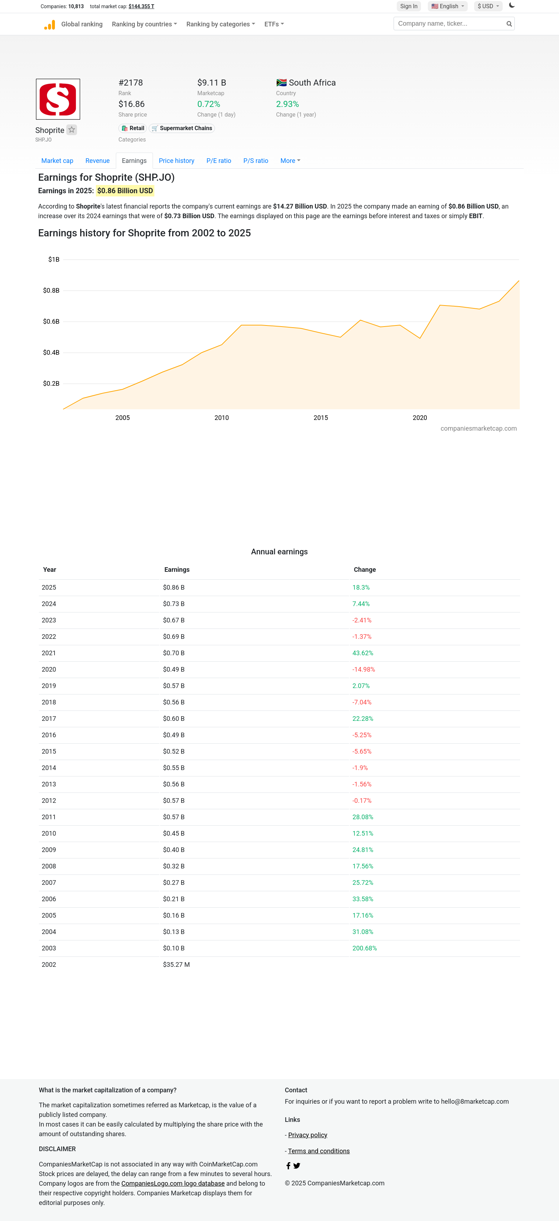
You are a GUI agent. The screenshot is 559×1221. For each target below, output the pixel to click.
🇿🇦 (306, 83)
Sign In (408, 6)
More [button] (288, 160)
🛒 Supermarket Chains (182, 128)
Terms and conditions (319, 1151)
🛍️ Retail (132, 128)
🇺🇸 (445, 6)
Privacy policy (307, 1135)
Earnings (134, 160)
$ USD (486, 6)
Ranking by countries (142, 24)
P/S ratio (255, 160)
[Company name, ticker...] (454, 23)
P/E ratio (218, 160)
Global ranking (82, 24)
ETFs (272, 24)
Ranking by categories (218, 24)
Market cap (57, 160)
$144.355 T (141, 6)
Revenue (98, 160)
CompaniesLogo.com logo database (173, 1183)
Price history (177, 160)
